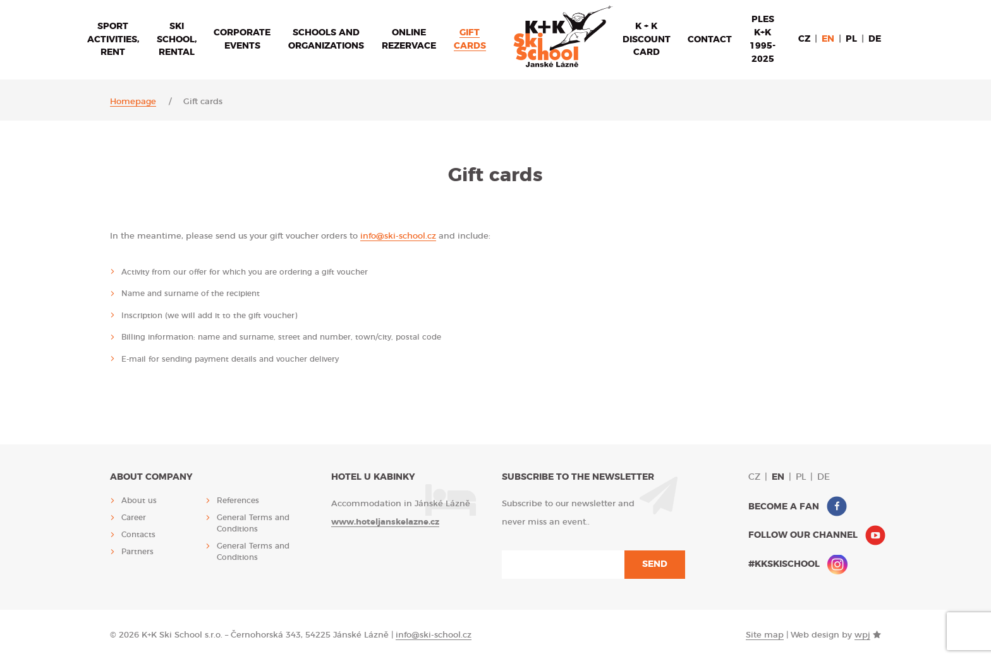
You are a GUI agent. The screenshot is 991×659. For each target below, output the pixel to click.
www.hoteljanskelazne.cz (385, 522)
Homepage (133, 102)
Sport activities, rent (113, 39)
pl (851, 39)
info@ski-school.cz (398, 236)
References (238, 500)
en (828, 39)
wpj (862, 635)
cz (804, 39)
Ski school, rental (177, 39)
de (874, 39)
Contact (710, 39)
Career (133, 517)
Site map (765, 635)
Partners (137, 551)
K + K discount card (647, 39)
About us (139, 500)
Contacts (138, 534)
